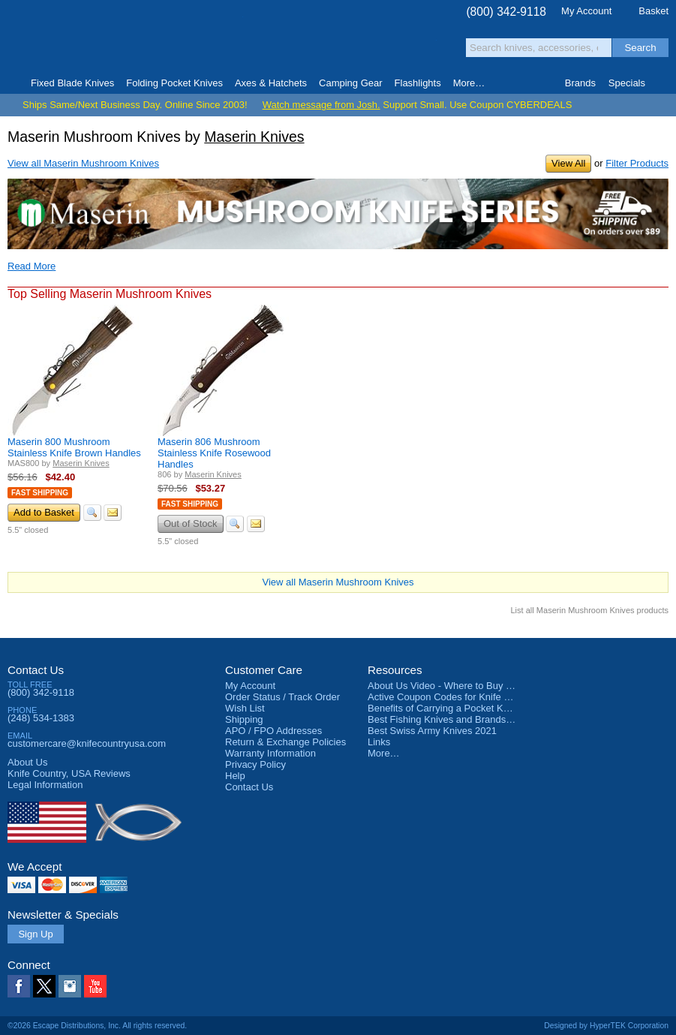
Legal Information (45, 784)
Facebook (19, 986)
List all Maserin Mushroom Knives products (589, 610)
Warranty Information (270, 753)
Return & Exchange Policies (285, 742)
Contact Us (36, 669)
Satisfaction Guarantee (209, 41)
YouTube (95, 986)
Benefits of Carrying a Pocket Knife (443, 708)
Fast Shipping (39, 493)
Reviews (69, 773)
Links (379, 742)
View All (568, 163)
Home (12, 83)
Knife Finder (663, 83)
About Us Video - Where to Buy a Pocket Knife (468, 685)
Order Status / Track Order (282, 697)
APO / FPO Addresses (273, 730)
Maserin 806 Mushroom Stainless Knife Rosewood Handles (214, 453)
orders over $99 (293, 45)
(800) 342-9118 (506, 11)
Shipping (244, 719)
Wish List (245, 708)
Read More (32, 266)
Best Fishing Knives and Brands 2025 (449, 719)
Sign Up (35, 934)
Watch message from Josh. (321, 104)
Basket (653, 11)
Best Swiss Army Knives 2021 (432, 730)
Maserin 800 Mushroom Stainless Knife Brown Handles (74, 447)
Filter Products (636, 163)
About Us (27, 762)
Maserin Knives (254, 136)
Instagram (70, 986)
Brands (580, 83)
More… (384, 753)
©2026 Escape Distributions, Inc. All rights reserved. (97, 1025)
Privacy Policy (255, 764)
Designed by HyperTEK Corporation (606, 1025)
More (469, 83)
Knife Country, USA (70, 38)
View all (83, 163)
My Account (586, 11)
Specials (626, 83)
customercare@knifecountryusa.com (87, 743)
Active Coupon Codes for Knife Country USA (464, 697)
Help (235, 775)
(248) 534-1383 (41, 718)
